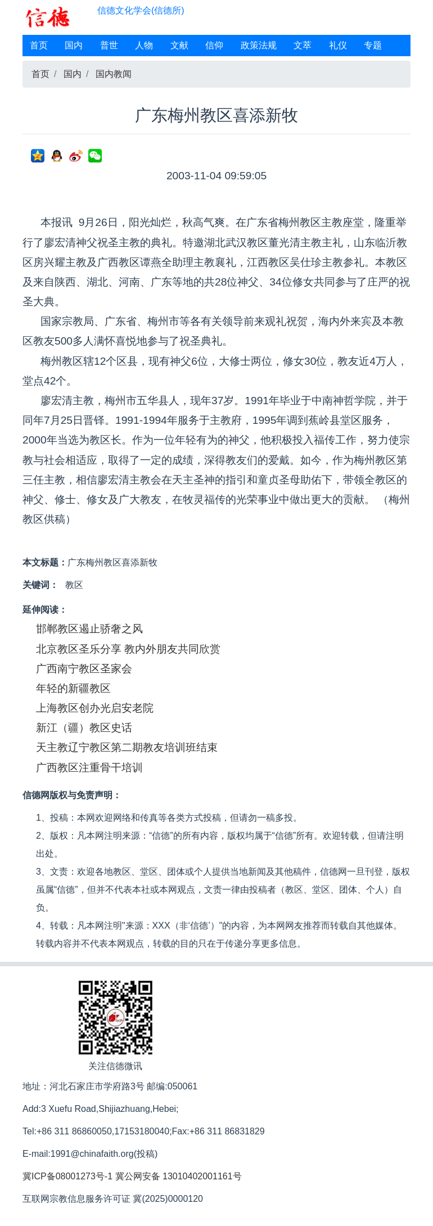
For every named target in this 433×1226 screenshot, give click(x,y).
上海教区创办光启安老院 (95, 708)
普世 (109, 45)
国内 (74, 45)
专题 (373, 45)
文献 (179, 45)
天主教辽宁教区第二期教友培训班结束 (127, 747)
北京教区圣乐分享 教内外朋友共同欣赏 (128, 649)
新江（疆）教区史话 (84, 728)
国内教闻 (114, 74)
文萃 (303, 45)
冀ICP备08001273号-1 (67, 1176)
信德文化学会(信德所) (140, 10)
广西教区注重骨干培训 (89, 767)
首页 (39, 45)
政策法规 (259, 45)
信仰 (214, 45)
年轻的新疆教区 (73, 688)
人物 (144, 45)
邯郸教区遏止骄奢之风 (89, 629)
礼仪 (338, 45)
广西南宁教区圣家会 (84, 669)
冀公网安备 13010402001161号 (178, 1176)
